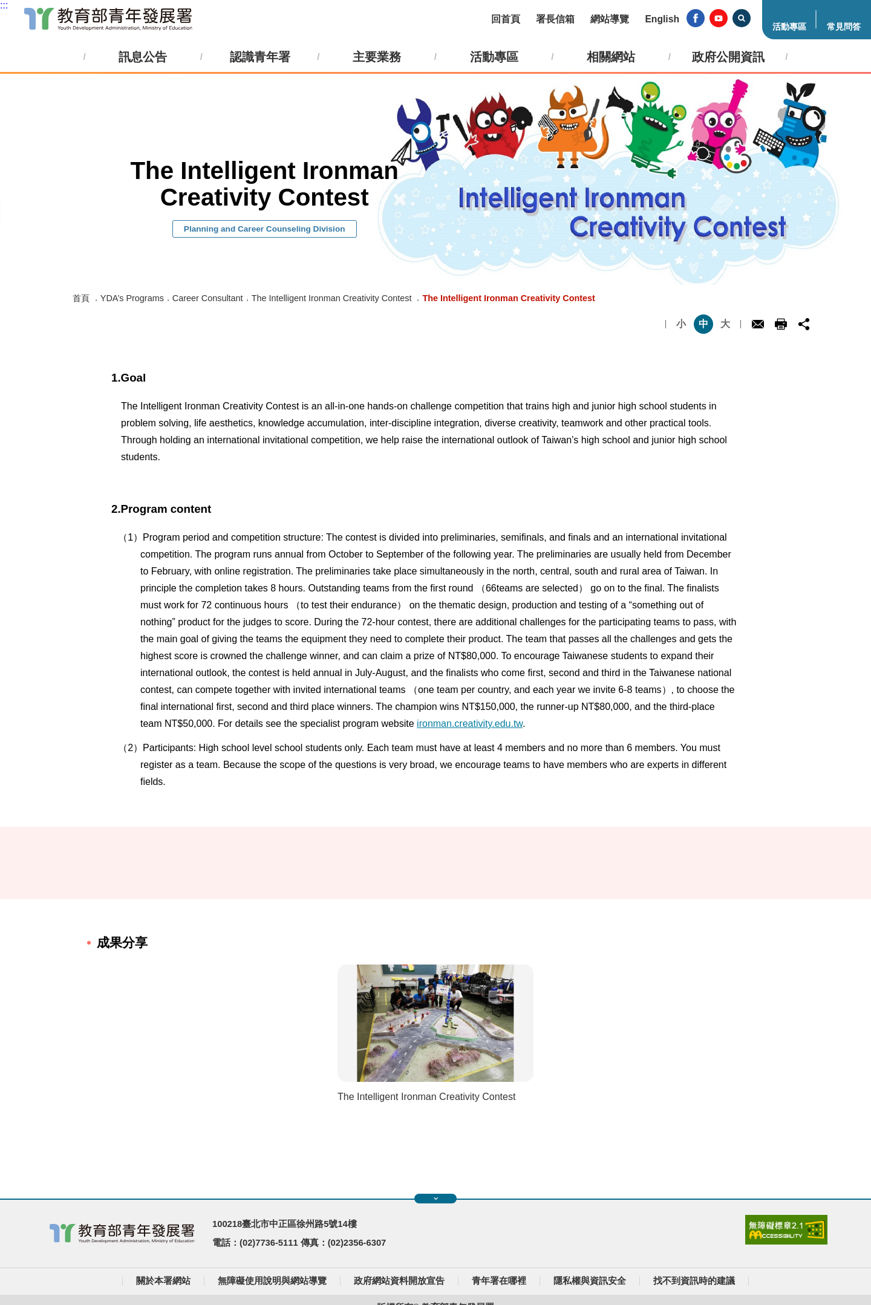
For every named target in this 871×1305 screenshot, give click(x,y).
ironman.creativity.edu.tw (470, 723)
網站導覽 (609, 19)
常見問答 (844, 26)
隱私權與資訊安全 (589, 1281)
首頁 (81, 298)
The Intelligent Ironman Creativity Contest (332, 298)
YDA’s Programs (132, 298)
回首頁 (505, 19)
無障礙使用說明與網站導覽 (272, 1281)
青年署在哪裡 (499, 1281)
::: (4, 5)
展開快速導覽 (436, 1198)
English (662, 19)
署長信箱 (555, 19)
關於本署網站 (163, 1281)
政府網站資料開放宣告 (399, 1281)
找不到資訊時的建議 (694, 1281)
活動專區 (789, 26)
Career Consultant (207, 298)
